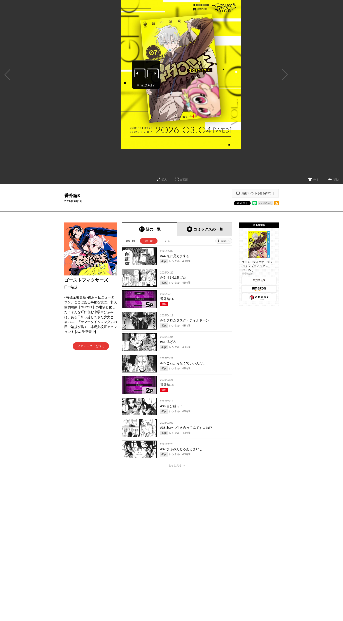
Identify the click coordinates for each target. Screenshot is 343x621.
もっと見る (175, 465)
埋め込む (267, 203)
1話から (225, 241)
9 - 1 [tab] (167, 241)
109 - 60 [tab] (130, 241)
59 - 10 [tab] (148, 241)
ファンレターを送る (91, 346)
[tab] (149, 229)
